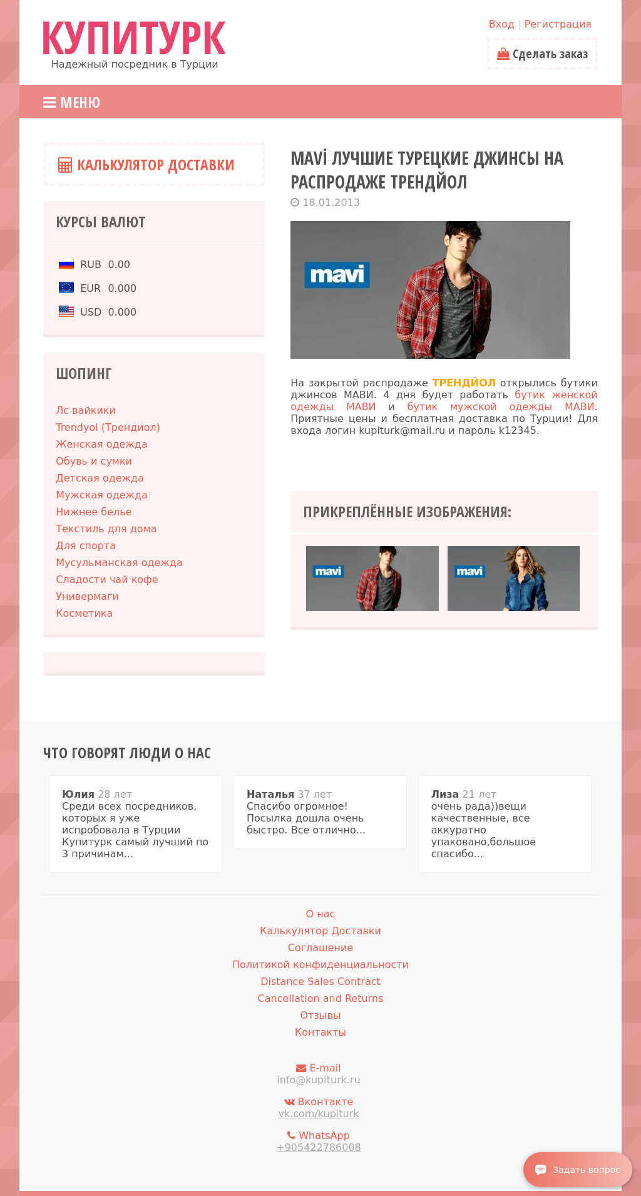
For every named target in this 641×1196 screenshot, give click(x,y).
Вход (502, 24)
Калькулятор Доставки (146, 164)
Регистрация (558, 24)
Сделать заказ (542, 53)
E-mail (318, 1074)
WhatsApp (318, 1141)
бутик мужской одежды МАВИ (501, 407)
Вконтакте (318, 1108)
